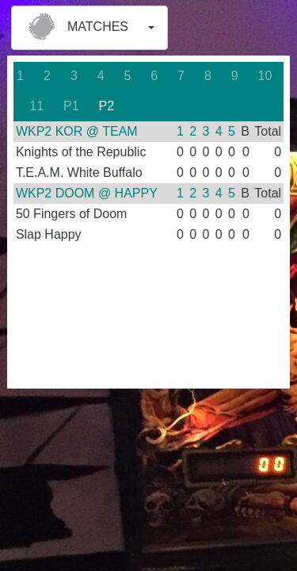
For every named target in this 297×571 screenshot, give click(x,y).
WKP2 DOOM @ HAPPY (87, 193)
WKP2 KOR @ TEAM (77, 131)
